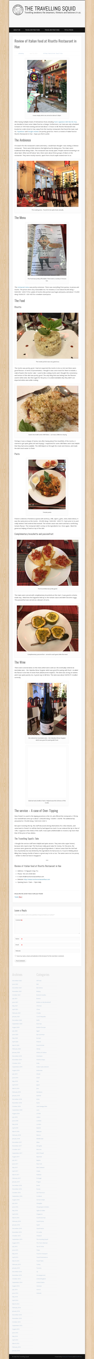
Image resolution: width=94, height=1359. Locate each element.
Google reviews (33, 131)
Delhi (38, 1020)
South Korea (40, 1221)
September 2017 (17, 1153)
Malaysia (38, 1131)
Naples (38, 1160)
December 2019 (17, 1056)
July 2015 (14, 1246)
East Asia (39, 1024)
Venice (38, 1289)
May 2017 (15, 1167)
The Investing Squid (42, 1239)
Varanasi (39, 1286)
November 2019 (17, 1060)
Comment (19, 920)
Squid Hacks (40, 1228)
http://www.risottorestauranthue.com (37, 879)
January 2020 (16, 1052)
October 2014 (16, 1279)
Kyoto (38, 1103)
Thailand (39, 1236)
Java (37, 1088)
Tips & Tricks (68, 30)
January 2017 (16, 1182)
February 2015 (16, 1264)
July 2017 (14, 1160)
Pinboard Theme (67, 1357)
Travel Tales (39, 1261)
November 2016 (17, 1189)
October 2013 (16, 1322)
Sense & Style (40, 1200)
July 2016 (14, 1203)
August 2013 (15, 1329)
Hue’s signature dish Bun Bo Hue (65, 122)
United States (40, 1282)
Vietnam (38, 1293)
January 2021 (16, 1016)
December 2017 (17, 1142)
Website (18, 951)
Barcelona (39, 988)
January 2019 (16, 1095)
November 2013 (17, 1318)
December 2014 (17, 1271)
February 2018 (16, 1135)
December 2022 (17, 980)
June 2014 (15, 1293)
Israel (38, 1078)
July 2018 (14, 1117)
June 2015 (15, 1250)
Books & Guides (41, 995)
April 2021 (15, 1009)
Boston (38, 998)
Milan (38, 1142)
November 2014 (17, 1275)
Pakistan (38, 1175)
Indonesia (39, 1070)
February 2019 (16, 1092)
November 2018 (17, 1103)
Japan (38, 1085)
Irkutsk (38, 1074)
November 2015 (17, 1232)
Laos (37, 1110)
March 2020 (15, 1045)
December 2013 (17, 1315)
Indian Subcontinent (42, 1067)
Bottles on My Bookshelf (43, 1002)
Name (19, 939)
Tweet (16, 897)
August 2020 (15, 1027)
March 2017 (15, 1175)
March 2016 (15, 1218)
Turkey (38, 1264)
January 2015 (16, 1268)
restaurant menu (23, 287)
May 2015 (15, 1254)
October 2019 (16, 1063)
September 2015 (17, 1239)
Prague (38, 1182)
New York (39, 1164)
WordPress (78, 1357)
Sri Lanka (39, 1232)
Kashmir (38, 1095)
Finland (38, 1042)
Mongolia (39, 1146)
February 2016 (16, 1221)
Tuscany (38, 1268)
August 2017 (15, 1157)
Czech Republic (41, 1016)
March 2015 (15, 1261)
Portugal (38, 1178)
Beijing (38, 991)
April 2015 (15, 1257)
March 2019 (15, 1088)
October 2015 (16, 1236)
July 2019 (14, 1074)
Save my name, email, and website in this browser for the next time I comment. (40, 956)
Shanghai (39, 1203)
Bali (37, 984)
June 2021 (15, 1002)
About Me (16, 30)
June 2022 (15, 984)
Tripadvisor (21, 131)
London (38, 1124)
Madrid (38, 1128)
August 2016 (15, 1200)
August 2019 (15, 1070)
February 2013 (16, 1347)
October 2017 (16, 1149)
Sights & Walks (40, 1210)
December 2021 (17, 988)
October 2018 (16, 1106)
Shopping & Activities (42, 1207)
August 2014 (15, 1286)
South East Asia (40, 1218)
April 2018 (15, 1128)
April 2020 (15, 1042)
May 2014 (15, 1297)
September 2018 (17, 1110)
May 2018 (15, 1124)
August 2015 (15, 1243)
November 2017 (17, 1146)
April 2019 (15, 1085)
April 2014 (15, 1300)
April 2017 (15, 1171)
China (38, 1009)
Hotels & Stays (40, 1060)
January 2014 (16, 1311)
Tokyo (38, 1250)
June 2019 (15, 1078)
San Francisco (40, 1192)
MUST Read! (40, 1153)
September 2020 (17, 1024)
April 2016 (15, 1214)
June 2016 (15, 1207)
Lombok (38, 1121)
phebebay (21, 53)
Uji (37, 1271)
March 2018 (15, 1131)
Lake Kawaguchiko (41, 1106)
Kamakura (39, 1092)
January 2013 (16, 1351)
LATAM (38, 1113)
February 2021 (16, 1013)
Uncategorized (40, 1275)
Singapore (39, 1214)
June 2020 (15, 1034)
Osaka (38, 1171)
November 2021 (17, 991)
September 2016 (17, 1196)
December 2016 (17, 1185)
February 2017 (16, 1178)
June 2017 (15, 1164)
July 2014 (14, 1289)
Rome (38, 1185)
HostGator (39, 1056)
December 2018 (17, 1099)
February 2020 (16, 1049)
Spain (38, 1225)
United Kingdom (41, 1279)
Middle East (39, 1139)
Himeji (38, 1049)
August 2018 (15, 1113)
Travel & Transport (41, 1254)
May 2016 (15, 1210)
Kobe (38, 1099)
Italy (37, 1081)
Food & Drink (51, 53)
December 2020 (17, 1020)
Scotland (39, 1196)
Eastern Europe (41, 1027)
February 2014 (16, 1307)
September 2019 (17, 1067)
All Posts (45, 53)
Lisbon (38, 1117)
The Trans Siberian (42, 1243)
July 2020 (14, 1031)
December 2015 (17, 1228)
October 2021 (16, 995)
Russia (38, 1189)
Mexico (38, 1135)
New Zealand (40, 1167)
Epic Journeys (40, 1034)
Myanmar (39, 1157)
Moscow (38, 1149)
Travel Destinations (32, 30)
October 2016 (16, 1192)
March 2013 (15, 1343)
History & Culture (41, 1052)
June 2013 (15, 1333)
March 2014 (15, 1304)
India (37, 1063)
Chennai (38, 1006)
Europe (38, 1038)
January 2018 (16, 1139)
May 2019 (15, 1081)
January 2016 (16, 1225)
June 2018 (15, 1121)
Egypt (38, 1031)
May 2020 (15, 1038)
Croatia (38, 1013)
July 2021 (14, 998)
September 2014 (17, 1282)
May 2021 (15, 1006)
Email (19, 944)
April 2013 (15, 1340)
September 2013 (17, 1325)
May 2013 (15, 1336)
